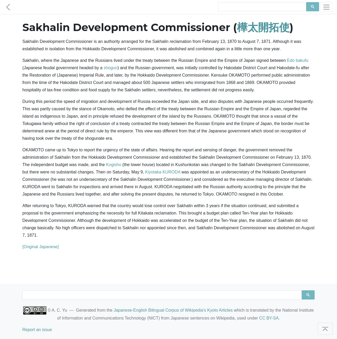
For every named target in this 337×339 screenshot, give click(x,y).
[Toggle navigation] (326, 7)
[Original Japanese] (40, 247)
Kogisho (113, 164)
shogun (111, 68)
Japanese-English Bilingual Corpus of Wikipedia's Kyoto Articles (173, 310)
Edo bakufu (297, 60)
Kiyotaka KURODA (162, 172)
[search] (262, 6)
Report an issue (37, 329)
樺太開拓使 (263, 27)
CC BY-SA (269, 318)
